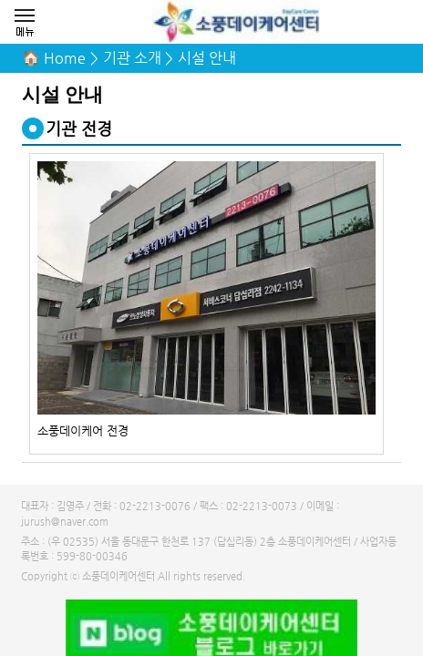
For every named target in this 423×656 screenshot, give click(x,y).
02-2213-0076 (155, 506)
